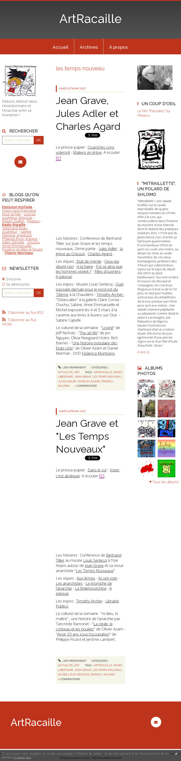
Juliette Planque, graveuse (17, 233)
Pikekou (33, 221)
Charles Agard (100, 253)
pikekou (107, 381)
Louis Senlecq (95, 560)
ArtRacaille (90, 19)
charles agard (89, 381)
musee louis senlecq (73, 674)
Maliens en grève (87, 152)
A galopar (64, 276)
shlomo (64, 385)
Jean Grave (94, 565)
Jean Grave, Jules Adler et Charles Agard (88, 113)
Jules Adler (108, 248)
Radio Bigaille (13, 224)
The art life (88, 332)
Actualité (65, 372)
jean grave (82, 376)
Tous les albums (166, 481)
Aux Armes (86, 578)
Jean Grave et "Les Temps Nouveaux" (87, 436)
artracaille (103, 372)
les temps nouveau (107, 376)
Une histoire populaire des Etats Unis (86, 345)
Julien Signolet (13, 242)
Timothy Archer (110, 294)
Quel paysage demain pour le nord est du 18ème (89, 289)
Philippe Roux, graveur (20, 238)
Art (77, 372)
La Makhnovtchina (90, 588)
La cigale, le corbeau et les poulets (84, 626)
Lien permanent (72, 367)
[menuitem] (60, 46)
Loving (107, 327)
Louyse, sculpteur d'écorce (19, 215)
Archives (89, 47)
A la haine (85, 266)
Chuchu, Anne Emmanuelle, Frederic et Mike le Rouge (22, 245)
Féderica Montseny (98, 353)
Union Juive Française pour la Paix (19, 212)
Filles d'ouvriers (108, 271)
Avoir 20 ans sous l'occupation (83, 634)
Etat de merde (88, 261)
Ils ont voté (107, 578)
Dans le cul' (97, 470)
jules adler (67, 381)
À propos (118, 47)
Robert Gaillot (13, 221)
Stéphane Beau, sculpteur (15, 230)
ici (58, 157)
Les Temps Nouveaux (95, 570)
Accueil (60, 47)
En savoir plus (22, 757)
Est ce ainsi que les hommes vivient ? (89, 269)
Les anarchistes (69, 583)
